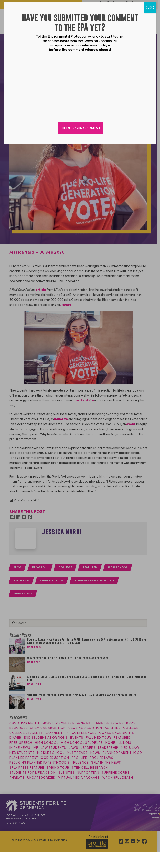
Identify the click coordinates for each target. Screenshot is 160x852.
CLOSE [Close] (150, 7)
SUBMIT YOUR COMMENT (80, 128)
